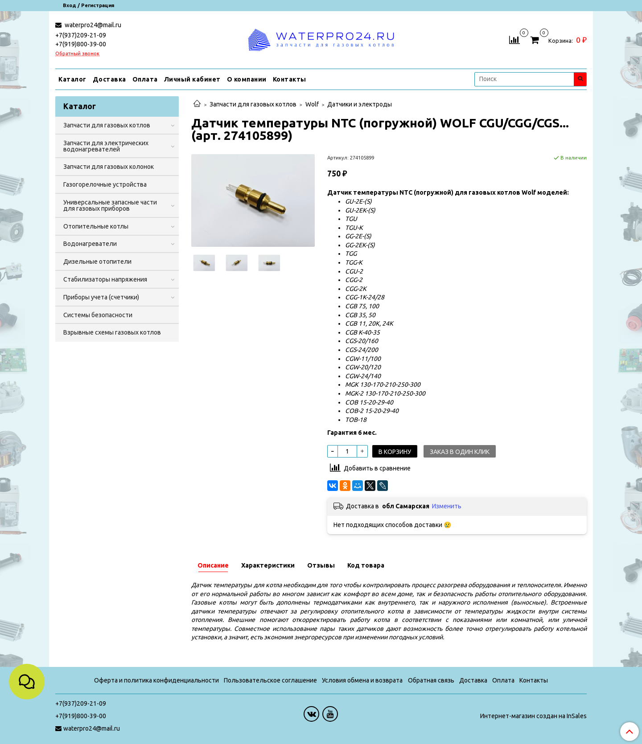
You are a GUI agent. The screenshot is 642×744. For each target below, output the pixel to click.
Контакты (289, 79)
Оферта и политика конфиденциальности (156, 680)
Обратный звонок (77, 53)
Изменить (446, 506)
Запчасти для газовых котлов (253, 104)
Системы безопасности (97, 315)
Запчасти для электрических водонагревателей (105, 146)
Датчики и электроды (359, 104)
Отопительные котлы (95, 226)
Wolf (312, 104)
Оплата (145, 79)
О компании (247, 79)
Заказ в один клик (460, 451)
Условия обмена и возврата (362, 680)
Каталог (72, 79)
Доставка (109, 79)
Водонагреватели (90, 243)
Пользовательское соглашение (270, 680)
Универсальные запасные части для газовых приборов (110, 205)
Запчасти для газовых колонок (108, 166)
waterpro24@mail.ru (92, 25)
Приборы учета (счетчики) (101, 297)
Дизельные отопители (97, 261)
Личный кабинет (192, 79)
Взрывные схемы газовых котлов (112, 332)
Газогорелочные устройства (105, 184)
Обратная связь (431, 680)
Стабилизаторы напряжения (105, 279)
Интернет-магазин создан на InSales (533, 716)
